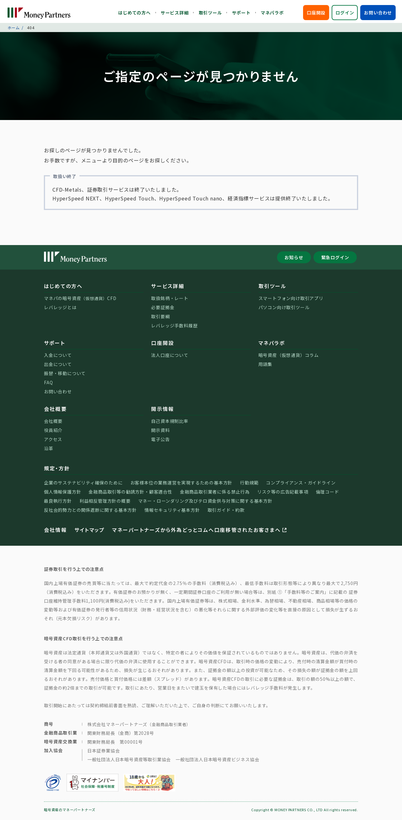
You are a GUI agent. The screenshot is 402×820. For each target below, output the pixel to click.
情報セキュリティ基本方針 (172, 512)
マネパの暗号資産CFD (80, 300)
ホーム (13, 29)
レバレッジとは (60, 309)
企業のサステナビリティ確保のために (83, 485)
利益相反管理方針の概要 (105, 503)
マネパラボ (272, 12)
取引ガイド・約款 (226, 512)
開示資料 (160, 432)
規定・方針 (57, 470)
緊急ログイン (335, 259)
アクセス (53, 441)
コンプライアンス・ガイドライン (300, 485)
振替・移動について (65, 375)
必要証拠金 (162, 309)
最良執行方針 (58, 503)
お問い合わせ (378, 12)
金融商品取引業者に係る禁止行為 (215, 494)
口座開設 (316, 12)
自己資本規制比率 (169, 423)
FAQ (48, 384)
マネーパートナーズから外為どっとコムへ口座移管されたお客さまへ (200, 532)
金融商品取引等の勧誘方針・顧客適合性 (130, 494)
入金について (58, 357)
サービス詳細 (175, 12)
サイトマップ (89, 532)
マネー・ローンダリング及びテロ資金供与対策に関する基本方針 (205, 503)
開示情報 (162, 411)
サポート (241, 12)
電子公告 (160, 441)
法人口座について (169, 357)
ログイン (344, 12)
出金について (58, 366)
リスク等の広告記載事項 (282, 494)
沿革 (48, 450)
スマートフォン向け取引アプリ (290, 300)
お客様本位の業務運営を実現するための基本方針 (181, 485)
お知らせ (294, 259)
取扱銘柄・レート (169, 300)
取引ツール (210, 12)
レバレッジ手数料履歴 (174, 328)
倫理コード (327, 494)
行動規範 (249, 485)
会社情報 (55, 532)
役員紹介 (53, 432)
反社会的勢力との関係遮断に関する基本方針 (90, 512)
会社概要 (55, 411)
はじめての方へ (134, 12)
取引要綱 (160, 318)
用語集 (265, 366)
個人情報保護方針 (62, 494)
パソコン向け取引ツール (284, 309)
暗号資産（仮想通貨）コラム (288, 357)
